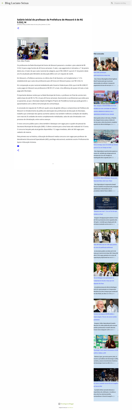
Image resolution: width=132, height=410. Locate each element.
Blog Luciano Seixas (17, 3)
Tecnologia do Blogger (66, 404)
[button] (18, 28)
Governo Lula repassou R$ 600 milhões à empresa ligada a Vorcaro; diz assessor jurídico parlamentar (105, 316)
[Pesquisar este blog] (121, 3)
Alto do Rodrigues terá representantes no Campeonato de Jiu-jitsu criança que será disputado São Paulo (104, 280)
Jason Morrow (70, 407)
